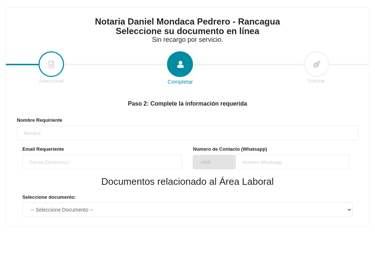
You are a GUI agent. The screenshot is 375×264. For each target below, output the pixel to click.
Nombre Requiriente (39, 120)
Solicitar (316, 68)
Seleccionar (51, 68)
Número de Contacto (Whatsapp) (230, 149)
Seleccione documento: (49, 197)
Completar (180, 68)
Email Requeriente (43, 149)
